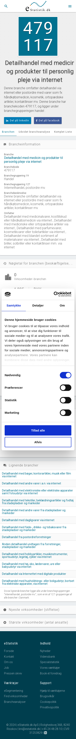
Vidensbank (47, 656)
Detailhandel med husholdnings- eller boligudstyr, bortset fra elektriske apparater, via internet (38, 582)
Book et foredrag (50, 673)
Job (6, 667)
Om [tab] (62, 305)
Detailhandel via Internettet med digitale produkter (34, 573)
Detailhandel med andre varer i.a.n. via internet (31, 483)
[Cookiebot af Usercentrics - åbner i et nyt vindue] (54, 294)
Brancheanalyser (15, 701)
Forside (9, 651)
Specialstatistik (49, 662)
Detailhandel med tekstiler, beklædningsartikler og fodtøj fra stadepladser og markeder (38, 502)
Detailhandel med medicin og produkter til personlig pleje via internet (33, 160)
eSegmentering (13, 690)
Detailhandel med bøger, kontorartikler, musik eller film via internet (36, 475)
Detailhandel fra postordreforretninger (26, 537)
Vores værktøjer (50, 667)
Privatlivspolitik (49, 707)
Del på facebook (48, 120)
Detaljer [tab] (38, 305)
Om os (8, 662)
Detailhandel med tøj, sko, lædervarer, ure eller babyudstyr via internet (31, 565)
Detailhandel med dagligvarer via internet (28, 520)
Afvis (38, 442)
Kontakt (9, 656)
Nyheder (45, 651)
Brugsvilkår (47, 696)
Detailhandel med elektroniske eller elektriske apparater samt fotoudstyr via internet (37, 492)
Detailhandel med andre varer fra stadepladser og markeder (33, 511)
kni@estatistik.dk (29, 729)
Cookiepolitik (48, 701)
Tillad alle (38, 430)
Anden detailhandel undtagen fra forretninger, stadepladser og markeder (31, 545)
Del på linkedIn (17, 120)
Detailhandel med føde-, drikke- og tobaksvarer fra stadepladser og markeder (34, 528)
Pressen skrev (13, 673)
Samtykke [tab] (14, 305)
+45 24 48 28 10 (52, 729)
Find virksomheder (16, 696)
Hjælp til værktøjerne (52, 690)
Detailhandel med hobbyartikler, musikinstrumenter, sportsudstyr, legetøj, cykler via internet (35, 555)
